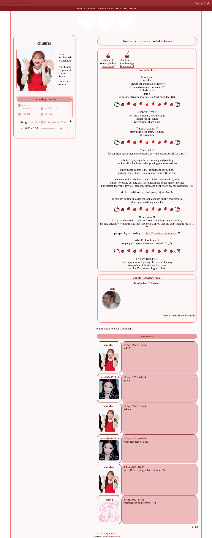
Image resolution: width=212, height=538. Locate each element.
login (107, 328)
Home (79, 8)
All (90, 8)
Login (207, 3)
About (100, 533)
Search (133, 8)
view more (108, 66)
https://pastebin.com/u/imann (161, 233)
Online (110, 8)
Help (106, 533)
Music (119, 8)
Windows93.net (112, 536)
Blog (126, 8)
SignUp (198, 3)
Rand (102, 8)
